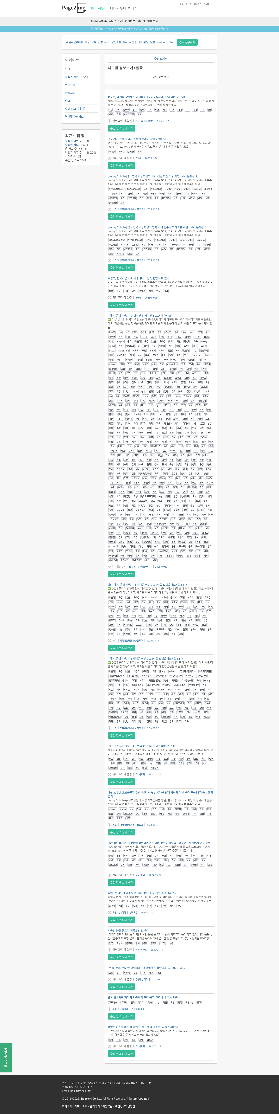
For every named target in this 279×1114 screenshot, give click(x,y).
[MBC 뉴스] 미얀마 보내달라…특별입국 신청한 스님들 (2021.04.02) (147, 967)
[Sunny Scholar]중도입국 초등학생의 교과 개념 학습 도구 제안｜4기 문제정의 (152, 176)
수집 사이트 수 (73, 140)
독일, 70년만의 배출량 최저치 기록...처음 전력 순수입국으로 (142, 893)
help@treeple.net (80, 1090)
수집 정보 (70, 108)
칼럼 (152, 42)
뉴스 (106, 42)
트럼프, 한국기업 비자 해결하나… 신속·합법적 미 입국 (138, 278)
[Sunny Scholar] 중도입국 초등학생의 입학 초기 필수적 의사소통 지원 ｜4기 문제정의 (157, 227)
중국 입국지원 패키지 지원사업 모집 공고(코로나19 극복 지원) (143, 997)
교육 (93, 42)
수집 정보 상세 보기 (121, 128)
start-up (161, 42)
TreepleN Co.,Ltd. (91, 1098)
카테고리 (70, 92)
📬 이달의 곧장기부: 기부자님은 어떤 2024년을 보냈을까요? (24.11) (147, 584)
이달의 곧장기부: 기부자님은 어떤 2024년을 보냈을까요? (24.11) (145, 658)
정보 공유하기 (187, 42)
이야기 (141, 21)
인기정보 (70, 84)
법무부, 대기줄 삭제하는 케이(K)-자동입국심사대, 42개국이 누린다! (146, 97)
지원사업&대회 (74, 42)
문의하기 (95, 1106)
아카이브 (130, 21)
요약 (67, 68)
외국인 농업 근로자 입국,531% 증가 (128, 930)
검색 (181, 4)
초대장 (207, 4)
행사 (125, 42)
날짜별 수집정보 (74, 116)
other (171, 42)
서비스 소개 (116, 21)
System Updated (138, 1098)
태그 (67, 100)
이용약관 (107, 1106)
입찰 (100, 42)
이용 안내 (152, 21)
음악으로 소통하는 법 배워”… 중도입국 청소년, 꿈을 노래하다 (143, 1026)
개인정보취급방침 (125, 1106)
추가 (84, 76)
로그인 (188, 4)
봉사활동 (143, 42)
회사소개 (67, 1106)
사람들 (133, 42)
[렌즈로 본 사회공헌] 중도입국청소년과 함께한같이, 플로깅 (141, 746)
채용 (87, 42)
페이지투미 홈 (99, 21)
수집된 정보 (71, 144)
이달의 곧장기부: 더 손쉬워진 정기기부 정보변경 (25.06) (140, 315)
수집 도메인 (71, 76)
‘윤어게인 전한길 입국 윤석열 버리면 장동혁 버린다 (137, 138)
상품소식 (116, 42)
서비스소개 (81, 1106)
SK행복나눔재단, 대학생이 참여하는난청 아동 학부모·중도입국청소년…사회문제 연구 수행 (159, 842)
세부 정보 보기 (160, 77)
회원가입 (198, 4)
